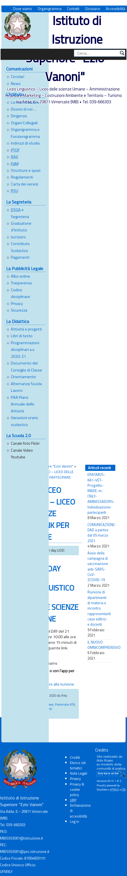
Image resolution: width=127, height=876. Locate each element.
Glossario (92, 8)
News (16, 83)
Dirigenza (19, 116)
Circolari (17, 77)
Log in (74, 821)
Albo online (20, 276)
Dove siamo (22, 8)
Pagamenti (20, 257)
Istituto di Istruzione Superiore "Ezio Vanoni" (65, 48)
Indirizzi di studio (25, 143)
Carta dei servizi (24, 184)
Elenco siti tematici (78, 765)
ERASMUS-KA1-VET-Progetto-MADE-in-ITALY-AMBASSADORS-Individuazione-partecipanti (99, 493)
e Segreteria (20, 213)
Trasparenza (21, 283)
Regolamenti (22, 177)
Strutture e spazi (25, 170)
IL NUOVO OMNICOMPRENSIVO (99, 645)
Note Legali (78, 773)
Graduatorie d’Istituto (21, 226)
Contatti (73, 8)
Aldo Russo (105, 760)
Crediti (75, 757)
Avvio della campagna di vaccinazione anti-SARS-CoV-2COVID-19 (97, 566)
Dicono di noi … (23, 109)
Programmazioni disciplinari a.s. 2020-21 (25, 349)
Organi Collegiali (24, 123)
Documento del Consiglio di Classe (26, 366)
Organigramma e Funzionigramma (25, 132)
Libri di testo (22, 336)
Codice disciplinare (20, 293)
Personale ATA (65, 704)
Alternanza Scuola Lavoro (26, 387)
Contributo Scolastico (20, 247)
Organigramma (50, 8)
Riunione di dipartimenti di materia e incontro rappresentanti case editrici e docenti (99, 608)
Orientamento (23, 377)
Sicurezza (19, 310)
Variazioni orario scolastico (24, 421)
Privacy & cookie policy (77, 789)
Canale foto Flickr (25, 443)
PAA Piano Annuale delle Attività (22, 404)
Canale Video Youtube (22, 453)
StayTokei (102, 789)
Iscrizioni (18, 237)
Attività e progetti (26, 329)
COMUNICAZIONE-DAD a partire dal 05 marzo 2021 (99, 533)
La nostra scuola (25, 102)
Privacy (17, 303)
